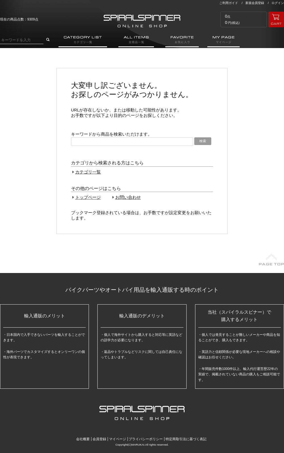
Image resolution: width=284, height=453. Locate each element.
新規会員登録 (254, 3)
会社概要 (83, 439)
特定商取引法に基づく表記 (186, 439)
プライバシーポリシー (146, 439)
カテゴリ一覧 (88, 172)
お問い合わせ (128, 197)
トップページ (88, 197)
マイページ (117, 439)
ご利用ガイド (228, 3)
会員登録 (99, 439)
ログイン (278, 3)
